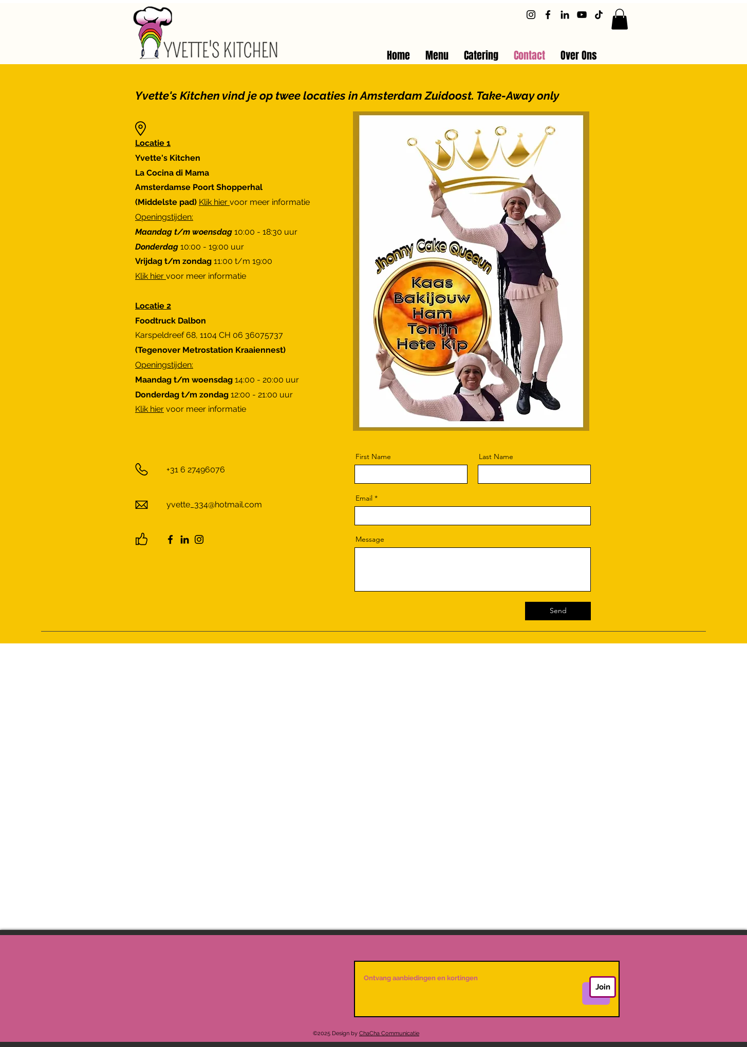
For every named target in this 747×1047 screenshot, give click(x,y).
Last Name (496, 456)
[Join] (602, 987)
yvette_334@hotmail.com (214, 504)
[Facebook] (548, 15)
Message (370, 539)
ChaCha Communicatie (389, 1033)
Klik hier (214, 202)
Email (364, 498)
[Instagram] (531, 15)
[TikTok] (599, 15)
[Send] (558, 611)
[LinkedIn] (565, 15)
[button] (619, 19)
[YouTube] (582, 15)
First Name (373, 456)
